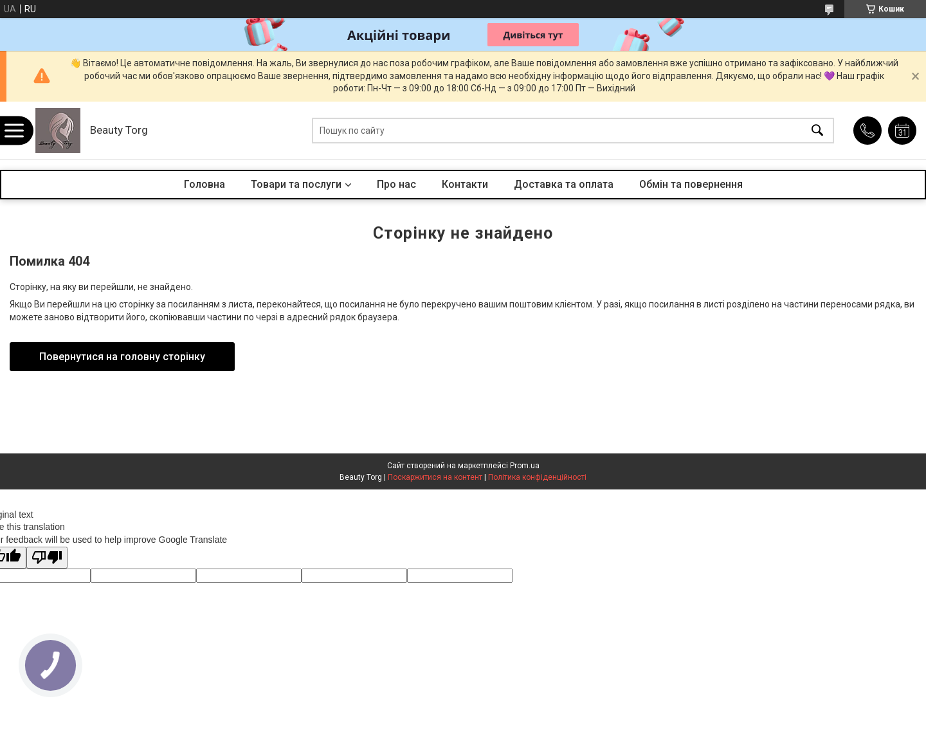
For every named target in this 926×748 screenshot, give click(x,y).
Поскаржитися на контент (435, 477)
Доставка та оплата (563, 184)
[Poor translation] (47, 558)
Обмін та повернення (691, 184)
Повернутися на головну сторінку (122, 357)
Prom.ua (525, 465)
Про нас (396, 184)
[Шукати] (817, 131)
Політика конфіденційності (537, 477)
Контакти (465, 184)
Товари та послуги (296, 184)
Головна (204, 184)
